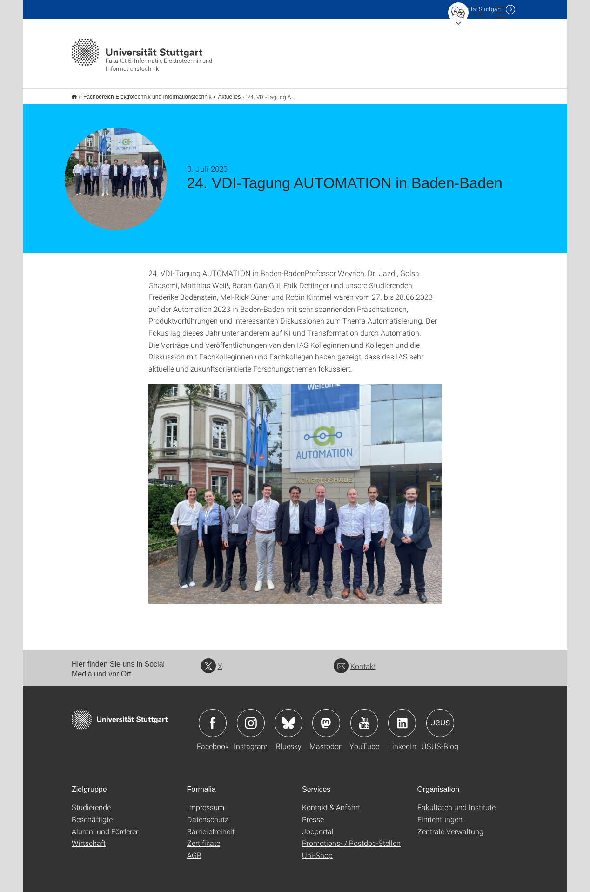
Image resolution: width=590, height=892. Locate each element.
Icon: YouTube (364, 717)
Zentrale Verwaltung (450, 825)
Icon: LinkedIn (402, 717)
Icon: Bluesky (288, 717)
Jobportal (318, 825)
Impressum (205, 801)
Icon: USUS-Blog (440, 717)
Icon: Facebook (213, 717)
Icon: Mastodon (326, 717)
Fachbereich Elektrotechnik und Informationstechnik (142, 93)
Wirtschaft (89, 837)
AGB (194, 849)
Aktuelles (224, 93)
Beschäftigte (92, 813)
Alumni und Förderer (105, 825)
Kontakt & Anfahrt (331, 801)
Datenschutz (207, 813)
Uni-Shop (317, 849)
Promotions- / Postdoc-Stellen (351, 837)
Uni (476, 9)
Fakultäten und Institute (456, 801)
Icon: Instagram (251, 717)
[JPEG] (295, 488)
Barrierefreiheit (211, 825)
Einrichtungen (440, 813)
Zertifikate (203, 837)
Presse (313, 813)
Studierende (91, 801)
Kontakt (355, 660)
